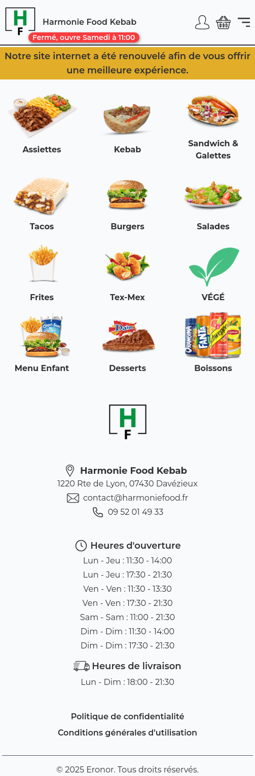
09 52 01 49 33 (128, 512)
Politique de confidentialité (128, 716)
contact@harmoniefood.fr (127, 498)
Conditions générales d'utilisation (127, 733)
